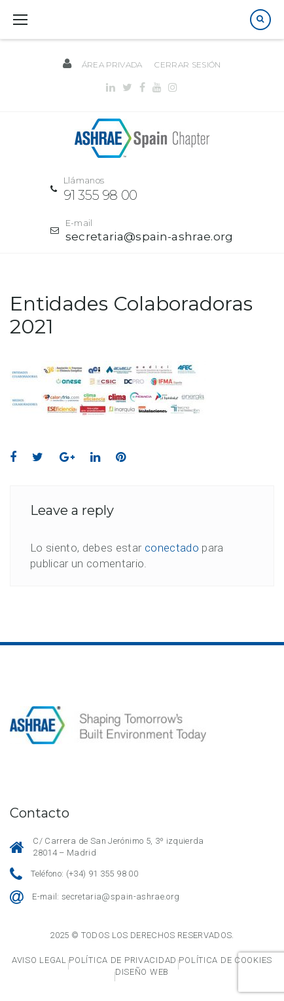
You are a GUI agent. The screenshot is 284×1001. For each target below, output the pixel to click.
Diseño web (142, 972)
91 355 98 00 (100, 195)
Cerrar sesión (187, 64)
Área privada (112, 64)
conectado (172, 547)
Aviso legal (39, 960)
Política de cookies (225, 960)
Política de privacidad (123, 960)
